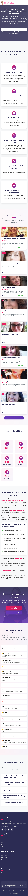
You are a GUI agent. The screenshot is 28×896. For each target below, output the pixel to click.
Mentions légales (5, 877)
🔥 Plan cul (14, 747)
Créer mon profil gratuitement (14, 607)
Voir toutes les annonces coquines (14, 418)
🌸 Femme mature (14, 718)
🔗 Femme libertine (14, 707)
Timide (2, 846)
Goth (2, 842)
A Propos (3, 872)
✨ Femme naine (14, 685)
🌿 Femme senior (14, 735)
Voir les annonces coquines (14, 613)
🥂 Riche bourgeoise (14, 690)
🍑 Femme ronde (14, 741)
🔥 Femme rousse (14, 666)
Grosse (2, 844)
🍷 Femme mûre (14, 724)
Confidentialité (4, 875)
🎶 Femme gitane (14, 696)
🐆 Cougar (14, 713)
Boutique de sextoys (5, 864)
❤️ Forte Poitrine (14, 701)
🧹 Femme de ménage (14, 661)
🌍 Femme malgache (14, 648)
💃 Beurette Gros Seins (14, 672)
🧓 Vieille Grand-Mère (14, 730)
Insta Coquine (4, 857)
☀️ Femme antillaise (14, 655)
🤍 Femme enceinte (14, 679)
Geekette (3, 840)
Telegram (3, 862)
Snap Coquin (4, 859)
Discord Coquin (4, 855)
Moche (2, 837)
